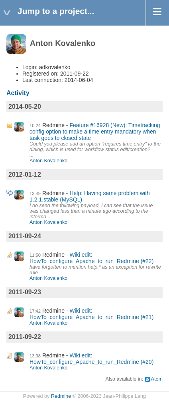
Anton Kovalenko (48, 161)
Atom (157, 379)
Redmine (61, 396)
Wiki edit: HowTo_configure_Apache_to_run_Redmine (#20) (91, 358)
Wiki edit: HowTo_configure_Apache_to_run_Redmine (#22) (91, 257)
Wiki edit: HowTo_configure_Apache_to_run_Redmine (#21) (91, 313)
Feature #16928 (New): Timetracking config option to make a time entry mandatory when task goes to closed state (94, 131)
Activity (17, 93)
